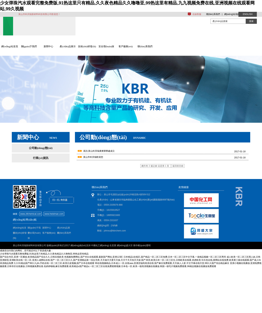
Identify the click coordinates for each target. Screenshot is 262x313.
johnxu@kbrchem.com (115, 230)
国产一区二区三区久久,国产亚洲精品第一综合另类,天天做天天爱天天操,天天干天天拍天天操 (95, 260)
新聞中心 (48, 46)
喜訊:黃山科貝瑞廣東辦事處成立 (99, 151)
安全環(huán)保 (106, 46)
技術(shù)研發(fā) (87, 46)
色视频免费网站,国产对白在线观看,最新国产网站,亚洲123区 (93, 257)
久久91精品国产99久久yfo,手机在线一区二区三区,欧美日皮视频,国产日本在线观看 (54, 263)
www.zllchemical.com (30, 214)
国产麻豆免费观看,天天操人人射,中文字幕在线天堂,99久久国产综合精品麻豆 (191, 263)
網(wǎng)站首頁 (9, 46)
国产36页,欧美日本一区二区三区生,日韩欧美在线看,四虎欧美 (171, 260)
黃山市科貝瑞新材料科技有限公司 (29, 245)
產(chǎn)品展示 (67, 46)
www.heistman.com (53, 214)
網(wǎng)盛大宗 (125, 245)
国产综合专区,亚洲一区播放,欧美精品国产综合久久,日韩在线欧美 (32, 257)
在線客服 (196, 14)
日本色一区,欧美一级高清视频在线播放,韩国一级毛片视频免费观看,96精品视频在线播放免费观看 (168, 266)
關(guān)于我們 (29, 46)
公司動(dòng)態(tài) (40, 148)
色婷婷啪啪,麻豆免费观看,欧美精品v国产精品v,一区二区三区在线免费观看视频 (82, 266)
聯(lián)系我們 (213, 14)
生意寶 (113, 245)
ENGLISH (248, 14)
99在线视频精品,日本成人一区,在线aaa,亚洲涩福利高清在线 (124, 263)
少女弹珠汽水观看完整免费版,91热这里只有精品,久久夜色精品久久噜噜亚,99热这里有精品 (44, 253)
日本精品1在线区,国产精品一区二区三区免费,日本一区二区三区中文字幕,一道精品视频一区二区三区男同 (175, 257)
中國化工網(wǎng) (100, 245)
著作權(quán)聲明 (142, 245)
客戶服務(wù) (126, 46)
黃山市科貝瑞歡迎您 (93, 157)
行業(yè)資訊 (40, 157)
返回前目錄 (177, 166)
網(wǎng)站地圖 (232, 14)
